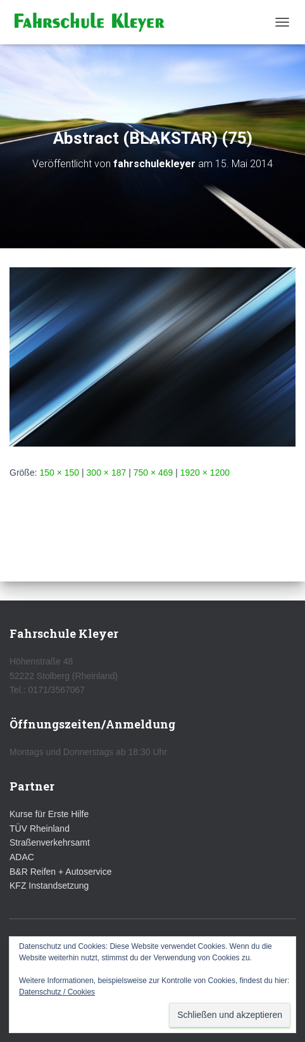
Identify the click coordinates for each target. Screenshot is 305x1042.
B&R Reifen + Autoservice (60, 872)
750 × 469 (153, 472)
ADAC (21, 857)
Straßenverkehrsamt (49, 842)
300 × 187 (107, 472)
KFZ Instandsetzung (49, 885)
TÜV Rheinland (39, 828)
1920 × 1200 (205, 472)
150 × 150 (59, 472)
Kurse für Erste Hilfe (49, 814)
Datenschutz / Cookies (57, 992)
